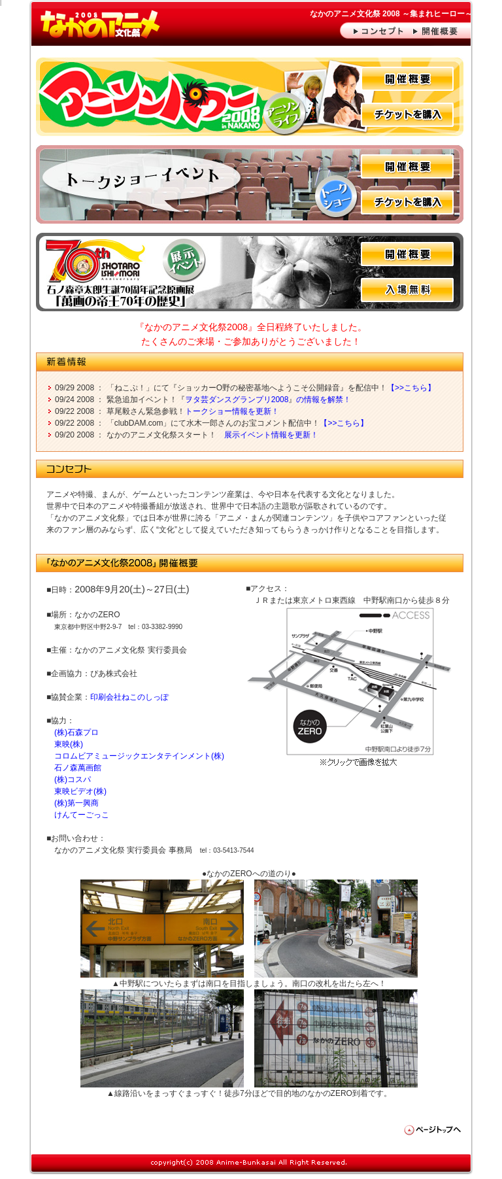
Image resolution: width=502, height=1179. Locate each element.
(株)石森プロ (76, 732)
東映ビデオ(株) (80, 791)
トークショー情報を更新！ (232, 411)
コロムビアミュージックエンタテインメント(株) (139, 755)
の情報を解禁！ (323, 399)
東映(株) (68, 744)
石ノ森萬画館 (77, 767)
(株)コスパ (72, 779)
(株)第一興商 (76, 803)
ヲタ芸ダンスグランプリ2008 (237, 399)
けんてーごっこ (81, 814)
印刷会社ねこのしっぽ (129, 697)
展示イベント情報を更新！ (271, 434)
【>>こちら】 (411, 387)
